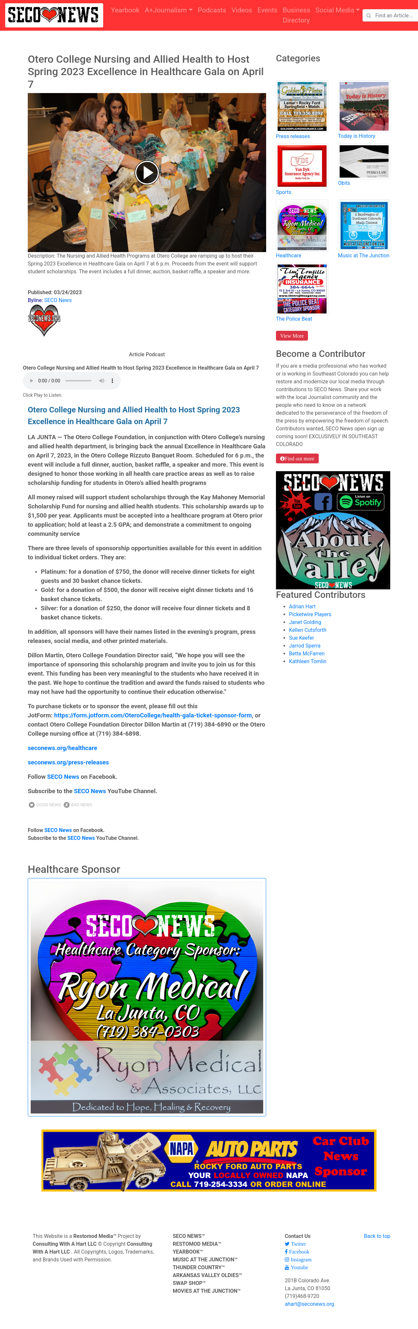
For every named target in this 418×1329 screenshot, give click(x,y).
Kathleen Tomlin (308, 661)
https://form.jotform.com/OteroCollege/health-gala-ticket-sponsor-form (153, 715)
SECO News (63, 776)
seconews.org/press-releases (68, 762)
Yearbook (125, 10)
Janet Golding (305, 622)
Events (267, 10)
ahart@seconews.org (309, 1304)
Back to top (377, 1236)
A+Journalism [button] (166, 10)
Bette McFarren (307, 653)
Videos (242, 10)
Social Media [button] (334, 10)
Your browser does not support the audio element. (72, 381)
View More (292, 335)
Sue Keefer (301, 638)
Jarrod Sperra (305, 646)
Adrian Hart (302, 606)
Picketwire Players (310, 614)
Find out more (299, 458)
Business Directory (296, 15)
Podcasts (212, 10)
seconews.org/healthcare (62, 748)
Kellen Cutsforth (308, 630)
